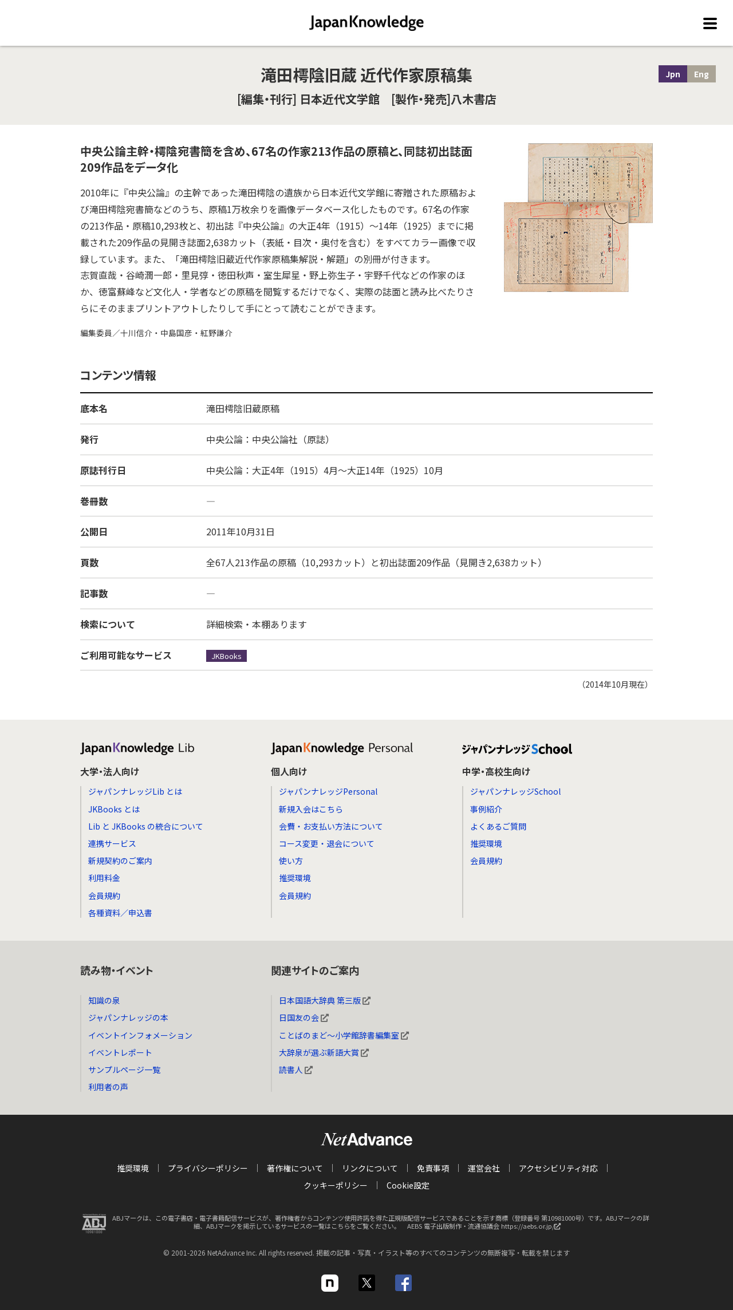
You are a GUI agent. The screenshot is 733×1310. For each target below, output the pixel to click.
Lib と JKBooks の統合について (145, 826)
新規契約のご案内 (120, 860)
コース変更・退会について (327, 843)
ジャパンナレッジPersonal (328, 791)
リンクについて (370, 1168)
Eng (701, 74)
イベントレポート (120, 1052)
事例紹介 (486, 809)
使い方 (291, 860)
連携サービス (112, 843)
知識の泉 (104, 1000)
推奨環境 (295, 877)
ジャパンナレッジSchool (515, 791)
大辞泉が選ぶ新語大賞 (324, 1052)
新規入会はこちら (311, 809)
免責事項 (433, 1168)
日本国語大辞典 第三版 (325, 1000)
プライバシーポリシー (208, 1168)
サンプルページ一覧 (124, 1069)
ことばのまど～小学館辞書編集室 (344, 1035)
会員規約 (104, 895)
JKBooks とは (114, 809)
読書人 (296, 1069)
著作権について (295, 1168)
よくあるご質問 (498, 826)
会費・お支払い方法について (331, 826)
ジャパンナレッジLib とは (135, 791)
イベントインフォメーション (140, 1035)
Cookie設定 (408, 1185)
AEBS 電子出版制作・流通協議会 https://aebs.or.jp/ (486, 1229)
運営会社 (484, 1168)
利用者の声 (108, 1086)
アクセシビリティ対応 (558, 1168)
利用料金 (104, 877)
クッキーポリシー (336, 1185)
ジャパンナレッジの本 (128, 1017)
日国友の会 (304, 1017)
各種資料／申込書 (120, 912)
